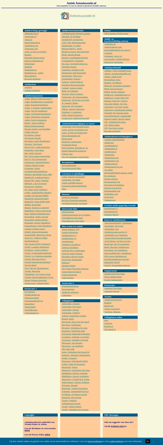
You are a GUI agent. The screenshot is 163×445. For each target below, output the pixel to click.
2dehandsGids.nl (31, 33)
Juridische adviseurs (70, 292)
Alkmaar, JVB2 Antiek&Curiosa (117, 70)
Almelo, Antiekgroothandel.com (117, 73)
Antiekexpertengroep (113, 300)
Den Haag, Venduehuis (71, 325)
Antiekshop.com (31, 45)
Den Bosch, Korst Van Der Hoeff (75, 322)
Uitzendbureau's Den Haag (73, 221)
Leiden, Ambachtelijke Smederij (38, 192)
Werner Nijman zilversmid (35, 280)
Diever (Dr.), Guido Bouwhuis (37, 147)
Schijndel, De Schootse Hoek (116, 113)
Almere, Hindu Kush (113, 76)
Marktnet (28, 67)
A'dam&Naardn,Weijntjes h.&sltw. (76, 33)
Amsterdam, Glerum (70, 310)
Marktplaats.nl (30, 70)
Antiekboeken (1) (69, 235)
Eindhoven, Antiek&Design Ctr (117, 95)
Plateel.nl (66, 262)
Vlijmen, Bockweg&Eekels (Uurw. (39, 277)
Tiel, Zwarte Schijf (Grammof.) (38, 244)
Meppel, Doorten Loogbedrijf (37, 207)
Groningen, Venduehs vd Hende (75, 340)
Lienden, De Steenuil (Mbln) (36, 195)
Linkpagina (66, 295)
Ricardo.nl (108, 326)
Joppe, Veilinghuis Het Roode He (75, 352)
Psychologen (30, 292)
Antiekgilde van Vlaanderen (116, 235)
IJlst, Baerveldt (68, 349)
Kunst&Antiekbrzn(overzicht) (116, 259)
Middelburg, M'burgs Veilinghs (75, 373)
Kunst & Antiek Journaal (72, 253)
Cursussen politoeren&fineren (74, 186)
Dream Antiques (111, 179)
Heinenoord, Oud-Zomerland (74, 73)
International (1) (111, 208)
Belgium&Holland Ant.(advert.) (117, 50)
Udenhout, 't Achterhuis (71, 112)
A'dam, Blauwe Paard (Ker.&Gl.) (38, 99)
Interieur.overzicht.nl (113, 188)
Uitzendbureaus (31, 310)
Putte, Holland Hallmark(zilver (37, 214)
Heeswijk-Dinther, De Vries (115, 104)
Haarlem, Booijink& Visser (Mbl (38, 174)
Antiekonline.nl (110, 148)
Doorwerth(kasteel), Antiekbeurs (117, 253)
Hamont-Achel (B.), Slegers (116, 101)
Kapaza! (28, 54)
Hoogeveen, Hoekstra (34, 186)
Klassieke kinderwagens (35, 58)
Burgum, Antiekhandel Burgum (75, 58)
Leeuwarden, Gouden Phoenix (116, 59)
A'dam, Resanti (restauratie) (73, 177)
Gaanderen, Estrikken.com (73, 70)
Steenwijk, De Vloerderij (72, 106)
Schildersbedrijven (32, 295)
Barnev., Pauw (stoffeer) (35, 123)
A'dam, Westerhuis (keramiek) (37, 117)
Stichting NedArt (111, 214)
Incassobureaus (68, 289)
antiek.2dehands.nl (32, 42)
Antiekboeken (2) (69, 238)
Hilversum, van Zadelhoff (72, 346)
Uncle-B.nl (108, 197)
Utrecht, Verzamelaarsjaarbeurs (117, 265)
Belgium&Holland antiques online (118, 173)
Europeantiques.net (112, 182)
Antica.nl (28, 39)
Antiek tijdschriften (70, 232)
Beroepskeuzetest (69, 165)
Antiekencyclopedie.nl (71, 244)
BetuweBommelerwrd (71, 136)
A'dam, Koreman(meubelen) (36, 105)
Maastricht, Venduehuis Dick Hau (76, 370)
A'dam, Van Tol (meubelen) (36, 111)
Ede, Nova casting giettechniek (37, 156)
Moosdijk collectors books (73, 256)
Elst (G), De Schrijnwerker (36, 159)
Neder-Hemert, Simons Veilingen (75, 382)
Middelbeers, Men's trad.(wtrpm (38, 211)
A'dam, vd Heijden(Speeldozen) (38, 114)
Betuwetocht (67, 139)
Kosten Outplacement (113, 280)
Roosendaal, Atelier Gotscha (36, 217)
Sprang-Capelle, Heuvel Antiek (117, 119)
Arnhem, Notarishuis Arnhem (74, 316)
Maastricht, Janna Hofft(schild (37, 201)
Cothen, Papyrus (31, 132)
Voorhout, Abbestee (112, 312)
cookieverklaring (117, 441)
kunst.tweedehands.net (34, 61)
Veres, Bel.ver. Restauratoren (37, 268)
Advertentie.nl (30, 36)
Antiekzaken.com (111, 161)
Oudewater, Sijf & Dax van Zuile (75, 100)
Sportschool (29, 304)
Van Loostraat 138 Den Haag (116, 33)
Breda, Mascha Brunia (71, 54)
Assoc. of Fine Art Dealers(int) (74, 133)
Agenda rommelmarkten (114, 139)
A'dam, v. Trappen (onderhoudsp (38, 108)
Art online (108, 170)
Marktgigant (30, 64)
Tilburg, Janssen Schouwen (73, 109)
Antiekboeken (67, 241)
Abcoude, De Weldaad (71, 36)
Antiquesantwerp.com (113, 167)
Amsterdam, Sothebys (71, 313)
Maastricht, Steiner (70, 367)
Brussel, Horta (68, 319)
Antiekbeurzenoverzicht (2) (115, 232)
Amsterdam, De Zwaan (71, 307)
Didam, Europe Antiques (114, 92)
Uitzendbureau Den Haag (72, 218)
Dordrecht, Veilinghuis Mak (73, 331)
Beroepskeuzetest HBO (71, 168)
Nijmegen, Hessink (70, 385)
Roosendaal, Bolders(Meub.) (36, 220)
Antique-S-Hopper (32, 90)
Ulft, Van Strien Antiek (113, 128)
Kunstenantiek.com (112, 191)
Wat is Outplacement (113, 277)
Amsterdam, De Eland (71, 180)
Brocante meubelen (33, 79)
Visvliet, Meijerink (32, 271)
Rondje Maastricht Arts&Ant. (74, 151)
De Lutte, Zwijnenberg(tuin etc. (75, 64)
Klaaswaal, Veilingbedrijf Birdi (75, 361)
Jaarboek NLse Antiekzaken (73, 250)
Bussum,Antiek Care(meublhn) (37, 129)
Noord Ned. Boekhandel (72, 259)
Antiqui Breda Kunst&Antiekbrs (117, 238)
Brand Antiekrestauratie (34, 126)
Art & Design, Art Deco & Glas (117, 241)
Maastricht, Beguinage (113, 62)
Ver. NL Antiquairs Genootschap (75, 157)
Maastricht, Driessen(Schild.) (37, 198)
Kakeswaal (108, 306)
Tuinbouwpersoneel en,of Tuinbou (76, 215)
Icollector (108, 323)
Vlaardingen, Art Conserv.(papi (37, 274)
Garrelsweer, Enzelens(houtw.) (37, 162)
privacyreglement (95, 441)
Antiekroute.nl (110, 151)
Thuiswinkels (30, 307)
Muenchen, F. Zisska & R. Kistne (75, 379)
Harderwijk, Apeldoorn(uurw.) (37, 177)
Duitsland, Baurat (69, 67)
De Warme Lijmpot (33, 135)
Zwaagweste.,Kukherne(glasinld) (75, 118)
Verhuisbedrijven (32, 313)
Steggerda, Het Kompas (72, 397)
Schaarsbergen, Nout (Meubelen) (38, 226)
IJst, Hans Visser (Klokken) (36, 189)
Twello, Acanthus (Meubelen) (37, 247)
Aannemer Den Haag (113, 288)
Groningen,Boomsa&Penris (36, 171)
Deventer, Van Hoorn (33, 144)
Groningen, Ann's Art (113, 56)
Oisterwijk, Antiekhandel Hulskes (118, 110)
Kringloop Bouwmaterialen (73, 85)
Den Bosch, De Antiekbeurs (115, 250)
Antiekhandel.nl (110, 145)
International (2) (111, 211)
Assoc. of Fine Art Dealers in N (75, 129)
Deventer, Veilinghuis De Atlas (74, 328)
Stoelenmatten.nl (32, 241)
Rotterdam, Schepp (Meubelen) (38, 223)
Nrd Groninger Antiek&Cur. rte (75, 148)
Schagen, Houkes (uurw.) (35, 229)
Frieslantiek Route (69, 145)
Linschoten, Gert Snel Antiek (116, 107)
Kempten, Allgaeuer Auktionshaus (76, 355)
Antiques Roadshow (70, 247)
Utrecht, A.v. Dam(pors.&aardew (38, 256)
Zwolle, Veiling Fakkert (72, 406)
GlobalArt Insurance (70, 197)
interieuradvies (68, 212)
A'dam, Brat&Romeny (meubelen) (39, 102)
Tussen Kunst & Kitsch (71, 272)
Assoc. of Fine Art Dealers (35, 51)
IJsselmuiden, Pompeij (71, 79)
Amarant (28, 87)
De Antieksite (110, 176)
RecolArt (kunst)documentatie (74, 200)
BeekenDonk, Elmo (112, 79)
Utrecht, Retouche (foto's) (35, 259)
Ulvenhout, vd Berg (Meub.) (36, 250)
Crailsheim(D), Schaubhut (72, 61)
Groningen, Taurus (32, 168)
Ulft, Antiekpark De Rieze (115, 122)
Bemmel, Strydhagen (113, 83)
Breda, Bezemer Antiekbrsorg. (116, 247)
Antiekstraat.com (111, 158)
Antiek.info (109, 142)
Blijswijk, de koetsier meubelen (117, 86)
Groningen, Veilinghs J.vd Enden (75, 337)
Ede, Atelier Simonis (33, 153)
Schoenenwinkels (32, 298)
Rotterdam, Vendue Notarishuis (75, 388)
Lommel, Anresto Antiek (72, 88)
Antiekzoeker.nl (110, 164)
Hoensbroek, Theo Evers (72, 76)
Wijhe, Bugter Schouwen (72, 115)
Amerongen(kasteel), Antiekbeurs (118, 223)
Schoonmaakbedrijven (34, 301)
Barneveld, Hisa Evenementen (116, 244)
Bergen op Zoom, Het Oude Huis (75, 51)
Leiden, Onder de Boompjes (73, 364)
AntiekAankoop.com (113, 47)
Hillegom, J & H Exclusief (36, 183)
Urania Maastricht (69, 275)
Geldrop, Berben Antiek (34, 165)
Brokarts (107, 303)
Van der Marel (30, 265)
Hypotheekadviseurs (70, 286)
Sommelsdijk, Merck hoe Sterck (38, 235)
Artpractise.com (31, 48)
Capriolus (108, 53)
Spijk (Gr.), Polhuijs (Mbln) (36, 238)
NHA (64, 189)
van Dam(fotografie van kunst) (74, 203)
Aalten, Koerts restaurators (36, 120)
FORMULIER (117, 426)
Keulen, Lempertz (69, 358)
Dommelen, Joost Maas (34, 150)
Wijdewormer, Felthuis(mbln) (37, 283)
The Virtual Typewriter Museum (75, 268)
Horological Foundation (114, 185)
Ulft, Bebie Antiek (112, 125)
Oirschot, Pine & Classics (72, 94)
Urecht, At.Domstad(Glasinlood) (38, 253)
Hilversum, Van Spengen (72, 343)
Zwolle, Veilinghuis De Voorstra (75, 409)
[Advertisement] (41, 16)
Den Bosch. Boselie (33, 138)
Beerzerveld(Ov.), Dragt (72, 48)
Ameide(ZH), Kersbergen (72, 39)
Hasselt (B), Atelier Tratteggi (37, 180)
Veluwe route (67, 154)
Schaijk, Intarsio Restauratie (36, 232)
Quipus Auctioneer (112, 309)
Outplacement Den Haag (114, 274)
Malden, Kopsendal (33, 204)
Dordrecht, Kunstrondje (71, 142)
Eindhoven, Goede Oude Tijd (116, 98)
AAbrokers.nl (110, 44)
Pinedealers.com (111, 194)
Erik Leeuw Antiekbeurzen (115, 256)
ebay (106, 320)
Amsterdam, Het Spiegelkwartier (75, 126)
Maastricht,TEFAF (112, 262)
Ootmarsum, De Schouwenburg (75, 97)
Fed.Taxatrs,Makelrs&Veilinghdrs (76, 334)
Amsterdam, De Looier (113, 226)
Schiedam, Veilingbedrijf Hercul (75, 391)
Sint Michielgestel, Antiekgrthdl (117, 116)
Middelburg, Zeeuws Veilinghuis (75, 376)
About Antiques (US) (70, 229)
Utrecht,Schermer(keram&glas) (38, 262)
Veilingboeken (68, 278)
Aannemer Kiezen (111, 291)
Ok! (147, 441)
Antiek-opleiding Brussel (72, 183)
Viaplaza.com (110, 200)
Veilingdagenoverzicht (71, 403)
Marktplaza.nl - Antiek (34, 73)
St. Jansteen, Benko (70, 103)
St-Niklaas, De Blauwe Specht (74, 394)
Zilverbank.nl (109, 329)
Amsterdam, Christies (71, 304)
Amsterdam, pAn (111, 229)
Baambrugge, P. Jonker (71, 45)
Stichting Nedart (68, 265)
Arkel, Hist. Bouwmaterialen (74, 42)
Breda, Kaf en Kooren (113, 89)
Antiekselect (109, 154)
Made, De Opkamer (70, 91)
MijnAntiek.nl (30, 76)
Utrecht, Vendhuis (69, 400)
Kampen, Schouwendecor (72, 82)
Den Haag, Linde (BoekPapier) (37, 141)
